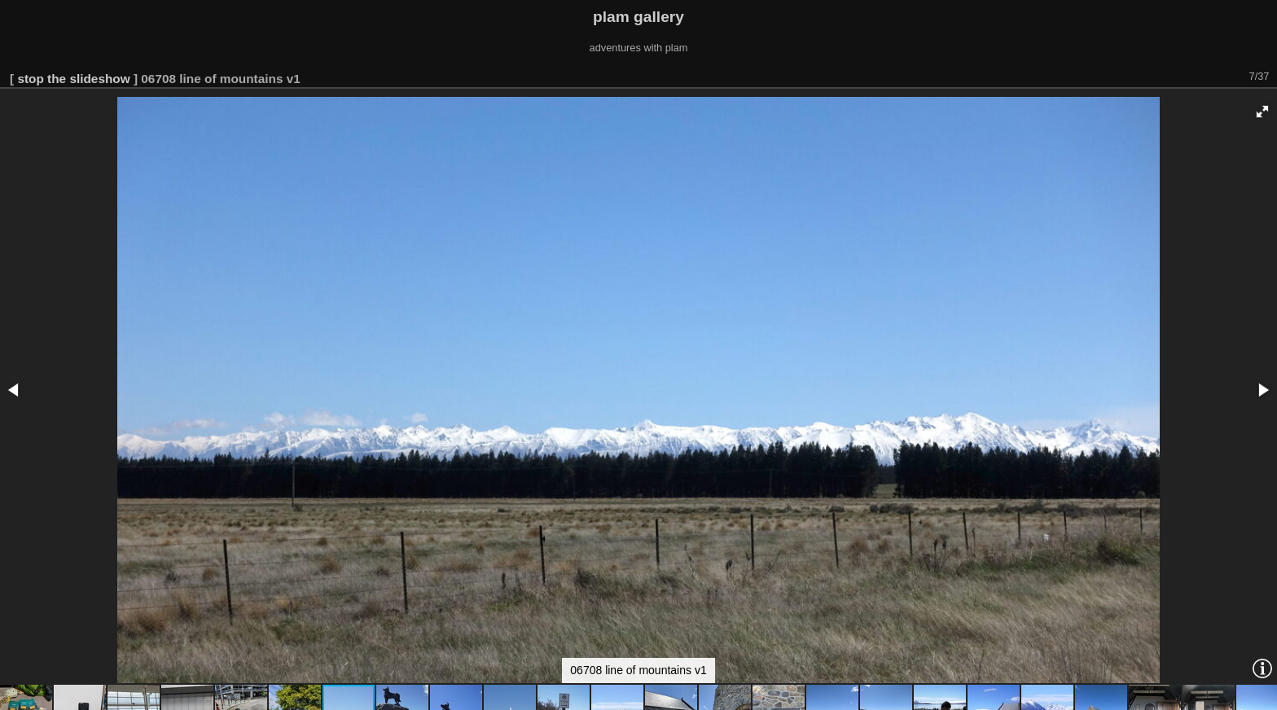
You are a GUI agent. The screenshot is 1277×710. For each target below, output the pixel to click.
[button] (1262, 112)
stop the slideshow (73, 78)
